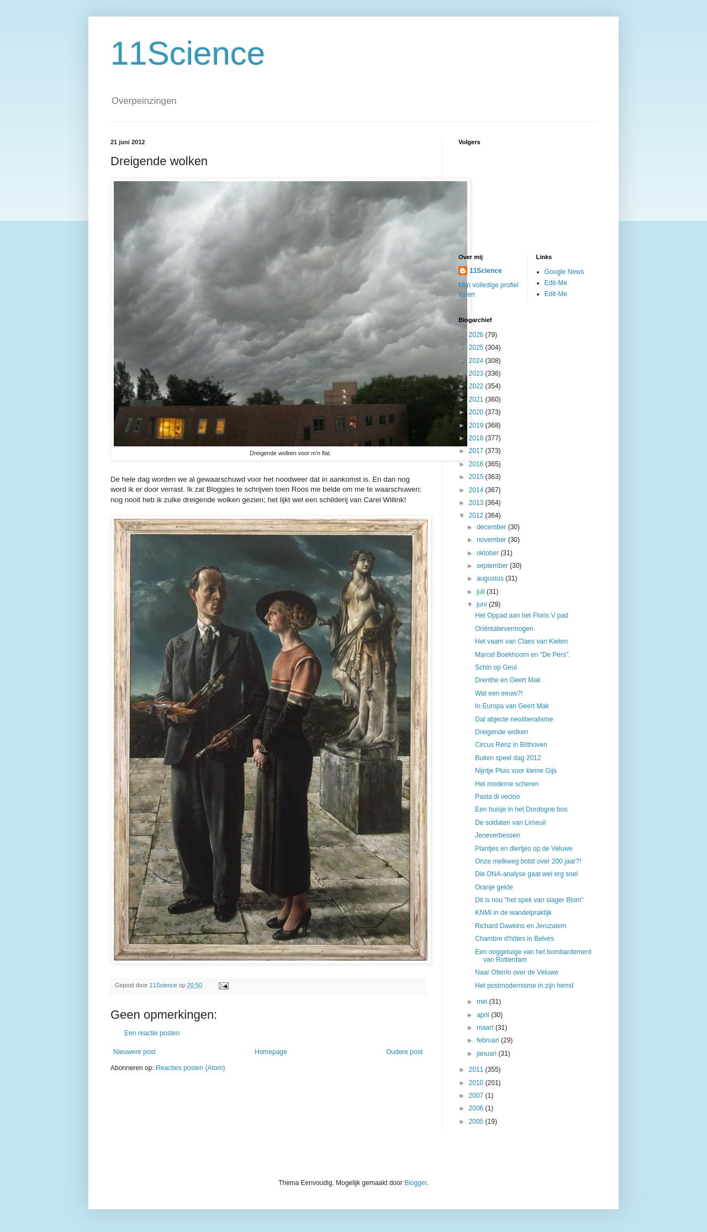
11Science (187, 53)
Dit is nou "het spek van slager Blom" (529, 900)
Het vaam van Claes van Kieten (521, 641)
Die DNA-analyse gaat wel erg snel (526, 874)
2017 (477, 451)
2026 (477, 335)
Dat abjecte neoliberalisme (514, 719)
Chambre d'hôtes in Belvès (514, 939)
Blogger (415, 1183)
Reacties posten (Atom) (190, 1068)
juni (483, 604)
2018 (477, 438)
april (484, 1015)
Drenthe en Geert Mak (508, 680)
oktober (488, 553)
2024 (477, 361)
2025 (477, 347)
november (492, 540)
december (492, 527)
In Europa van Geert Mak (512, 706)
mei (483, 1001)
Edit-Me (556, 283)
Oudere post (404, 1052)
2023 (477, 373)
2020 (477, 412)
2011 (477, 1069)
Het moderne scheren (507, 784)
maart (486, 1027)
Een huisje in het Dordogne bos (521, 809)
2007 (477, 1095)
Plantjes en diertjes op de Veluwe (524, 848)
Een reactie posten (152, 1033)
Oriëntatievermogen (504, 629)
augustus (491, 578)
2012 (477, 515)
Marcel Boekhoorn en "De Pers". (523, 655)
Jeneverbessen (497, 835)
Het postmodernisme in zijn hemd (524, 985)
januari (487, 1053)
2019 (477, 425)
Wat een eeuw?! (499, 693)
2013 (477, 503)
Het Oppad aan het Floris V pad (521, 615)
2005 (477, 1121)
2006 (477, 1108)
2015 (477, 477)
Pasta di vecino (497, 797)
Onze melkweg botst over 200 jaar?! (528, 861)
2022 (477, 386)
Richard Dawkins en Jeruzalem (520, 926)
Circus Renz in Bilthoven (511, 745)
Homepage (271, 1052)
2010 (477, 1083)
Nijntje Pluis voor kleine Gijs (516, 771)
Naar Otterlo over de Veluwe (516, 972)
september (493, 566)
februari (489, 1040)
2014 (477, 490)
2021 (477, 399)
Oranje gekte (494, 887)
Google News (564, 272)
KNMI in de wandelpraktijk (513, 913)
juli (482, 592)
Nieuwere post (134, 1052)
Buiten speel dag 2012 (508, 758)
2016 (477, 464)
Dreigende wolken (501, 732)
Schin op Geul (495, 667)
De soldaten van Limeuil (510, 822)
